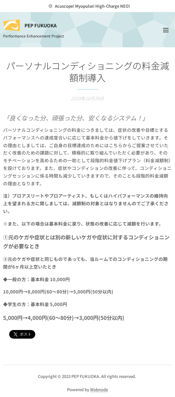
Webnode (99, 389)
